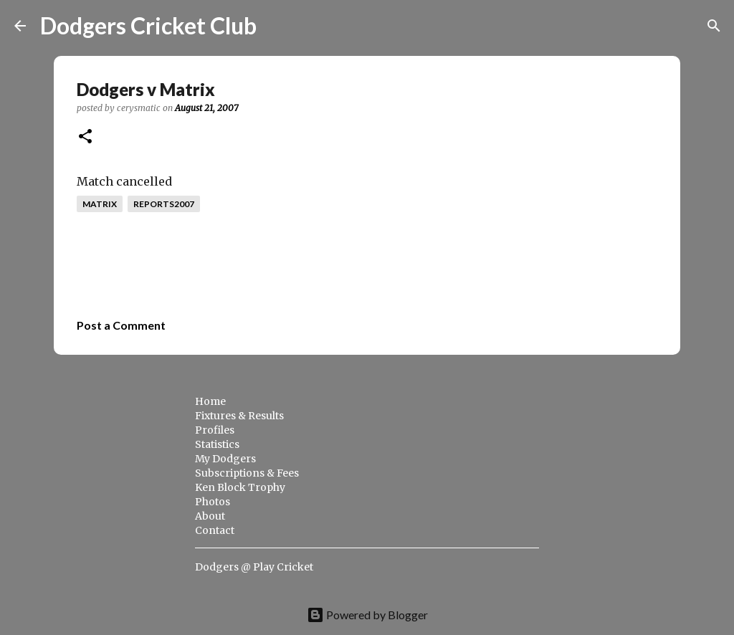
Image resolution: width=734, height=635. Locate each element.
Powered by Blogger (367, 614)
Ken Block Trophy (240, 487)
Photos (212, 501)
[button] (85, 137)
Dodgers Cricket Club (148, 25)
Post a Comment (121, 325)
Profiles (214, 430)
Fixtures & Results (239, 415)
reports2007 (163, 204)
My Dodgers (225, 458)
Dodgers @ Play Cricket (254, 566)
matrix (99, 204)
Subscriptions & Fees (247, 473)
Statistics (217, 444)
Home (210, 401)
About (210, 516)
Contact (214, 530)
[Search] (276, 26)
